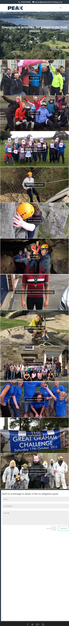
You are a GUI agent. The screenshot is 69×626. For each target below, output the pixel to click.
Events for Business (34, 149)
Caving (34, 256)
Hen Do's (34, 113)
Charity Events (34, 435)
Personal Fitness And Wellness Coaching (34, 292)
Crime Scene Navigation (34, 471)
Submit (63, 528)
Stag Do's (34, 77)
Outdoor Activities (34, 399)
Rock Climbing (34, 220)
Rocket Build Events (34, 328)
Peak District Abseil (34, 184)
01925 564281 (26, 2)
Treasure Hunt (34, 363)
